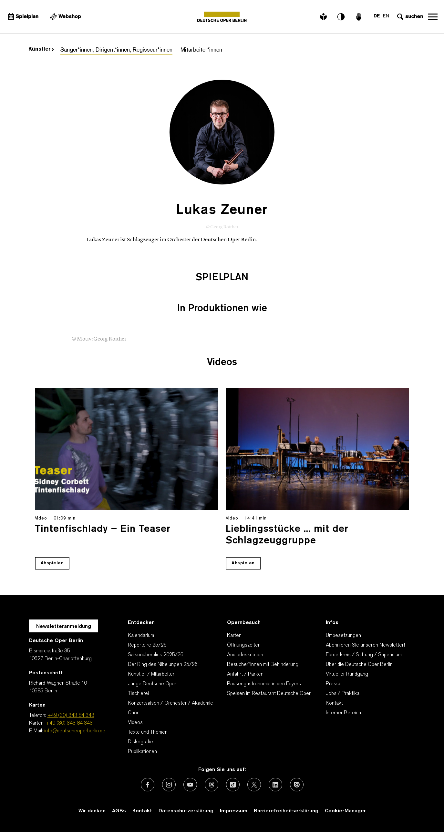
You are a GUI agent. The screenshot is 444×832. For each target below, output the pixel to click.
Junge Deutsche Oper (152, 684)
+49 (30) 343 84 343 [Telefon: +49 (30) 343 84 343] (70, 715)
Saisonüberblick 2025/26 (155, 655)
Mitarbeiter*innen (201, 50)
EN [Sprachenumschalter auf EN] (386, 16)
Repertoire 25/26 (147, 645)
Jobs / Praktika (342, 693)
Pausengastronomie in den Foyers (264, 684)
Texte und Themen (148, 732)
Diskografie (140, 742)
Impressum (233, 811)
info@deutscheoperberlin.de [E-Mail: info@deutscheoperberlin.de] (74, 731)
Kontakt (334, 703)
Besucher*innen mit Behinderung (262, 664)
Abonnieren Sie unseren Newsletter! (365, 645)
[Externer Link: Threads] (211, 784)
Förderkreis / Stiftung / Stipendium (364, 655)
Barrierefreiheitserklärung (286, 811)
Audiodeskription (245, 655)
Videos (135, 722)
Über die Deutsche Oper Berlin (359, 664)
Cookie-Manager (345, 811)
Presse (334, 684)
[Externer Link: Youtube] (190, 784)
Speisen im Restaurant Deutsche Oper (269, 693)
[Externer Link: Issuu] (296, 784)
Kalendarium (141, 635)
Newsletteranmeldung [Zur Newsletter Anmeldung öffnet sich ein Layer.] (63, 626)
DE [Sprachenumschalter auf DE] (377, 16)
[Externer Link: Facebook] (147, 784)
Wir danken (92, 811)
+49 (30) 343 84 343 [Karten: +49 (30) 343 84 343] (69, 723)
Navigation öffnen (433, 17)
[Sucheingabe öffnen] (409, 17)
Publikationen (142, 751)
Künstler (41, 49)
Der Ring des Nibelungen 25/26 (163, 664)
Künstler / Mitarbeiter (151, 674)
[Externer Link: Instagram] (168, 784)
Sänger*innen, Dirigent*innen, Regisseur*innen (116, 50)
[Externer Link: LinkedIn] (275, 784)
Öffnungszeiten (244, 645)
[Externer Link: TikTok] (232, 784)
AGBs (119, 811)
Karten (234, 635)
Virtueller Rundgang (347, 674)
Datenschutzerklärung (186, 811)
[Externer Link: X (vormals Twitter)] (254, 784)
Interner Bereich (343, 713)
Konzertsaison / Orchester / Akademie (170, 703)
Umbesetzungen (343, 635)
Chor (133, 713)
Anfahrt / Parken (245, 674)
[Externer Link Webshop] (64, 17)
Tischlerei (138, 693)
